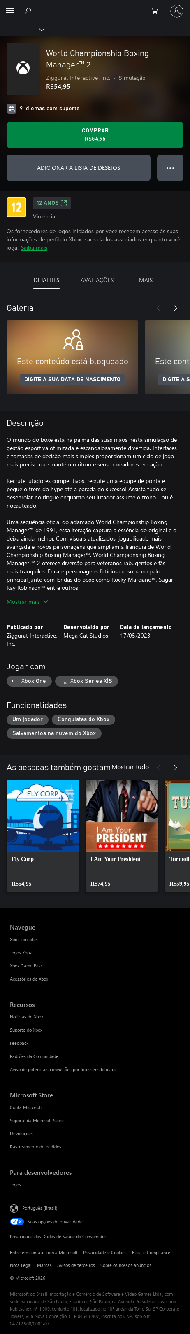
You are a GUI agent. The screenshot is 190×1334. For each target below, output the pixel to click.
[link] (43, 836)
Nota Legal (21, 1265)
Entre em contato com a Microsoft (44, 1252)
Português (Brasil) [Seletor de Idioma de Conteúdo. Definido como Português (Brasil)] (39, 1208)
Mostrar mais (27, 602)
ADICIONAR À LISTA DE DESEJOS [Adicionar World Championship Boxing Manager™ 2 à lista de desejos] (78, 168)
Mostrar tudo (130, 766)
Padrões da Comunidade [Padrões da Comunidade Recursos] (34, 1056)
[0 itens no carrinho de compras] (157, 11)
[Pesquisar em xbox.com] (29, 10)
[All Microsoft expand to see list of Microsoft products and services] (10, 11)
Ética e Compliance (151, 1252)
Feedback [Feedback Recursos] (19, 1043)
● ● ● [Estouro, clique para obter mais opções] (170, 167)
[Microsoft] (94, 6)
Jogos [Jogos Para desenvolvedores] (15, 1184)
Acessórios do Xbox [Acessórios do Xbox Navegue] (29, 978)
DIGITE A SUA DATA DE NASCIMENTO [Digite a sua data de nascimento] (72, 380)
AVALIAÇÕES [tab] (97, 280)
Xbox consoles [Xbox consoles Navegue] (24, 939)
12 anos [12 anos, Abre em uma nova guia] (52, 203)
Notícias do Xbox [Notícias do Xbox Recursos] (26, 1016)
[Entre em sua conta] (177, 11)
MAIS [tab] (146, 280)
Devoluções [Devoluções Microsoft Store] (21, 1133)
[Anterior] (159, 308)
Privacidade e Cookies (105, 1252)
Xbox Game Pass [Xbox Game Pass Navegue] (26, 965)
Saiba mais (34, 247)
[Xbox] (21, 29)
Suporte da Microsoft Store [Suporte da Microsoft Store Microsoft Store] (37, 1120)
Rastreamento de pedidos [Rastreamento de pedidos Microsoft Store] (35, 1146)
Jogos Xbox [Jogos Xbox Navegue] (21, 952)
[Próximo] (175, 308)
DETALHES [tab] (46, 280)
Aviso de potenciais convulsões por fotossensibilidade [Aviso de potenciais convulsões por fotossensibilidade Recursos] (63, 1069)
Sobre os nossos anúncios (125, 1265)
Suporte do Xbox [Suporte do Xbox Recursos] (26, 1029)
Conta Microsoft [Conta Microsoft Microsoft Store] (26, 1107)
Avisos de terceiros (76, 1265)
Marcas (44, 1265)
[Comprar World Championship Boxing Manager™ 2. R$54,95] (95, 135)
